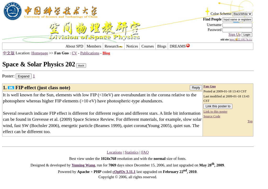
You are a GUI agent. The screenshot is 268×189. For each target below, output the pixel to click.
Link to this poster (215, 111)
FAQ (145, 152)
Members (94, 46)
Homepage (39, 53)
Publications (89, 53)
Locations (114, 152)
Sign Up (234, 34)
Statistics (131, 152)
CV (74, 53)
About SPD (74, 46)
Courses (147, 46)
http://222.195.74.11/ (241, 39)
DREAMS (180, 46)
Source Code (211, 116)
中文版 (9, 53)
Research (114, 46)
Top (250, 121)
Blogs (161, 46)
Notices (132, 46)
